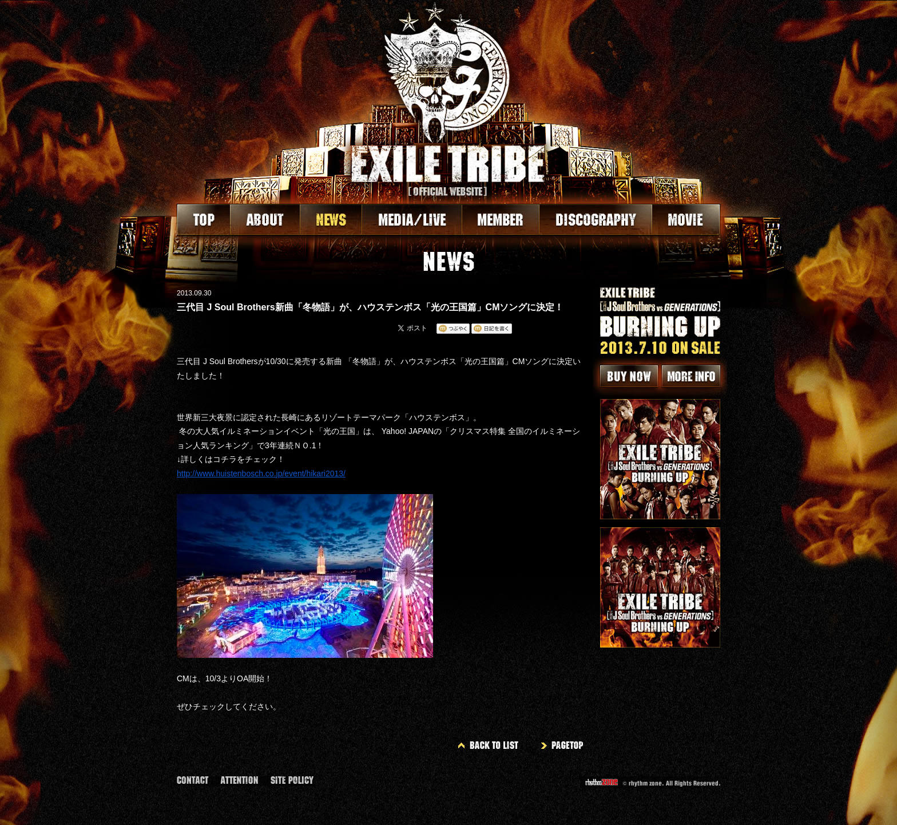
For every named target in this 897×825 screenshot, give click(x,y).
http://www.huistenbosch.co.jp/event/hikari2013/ (261, 473)
